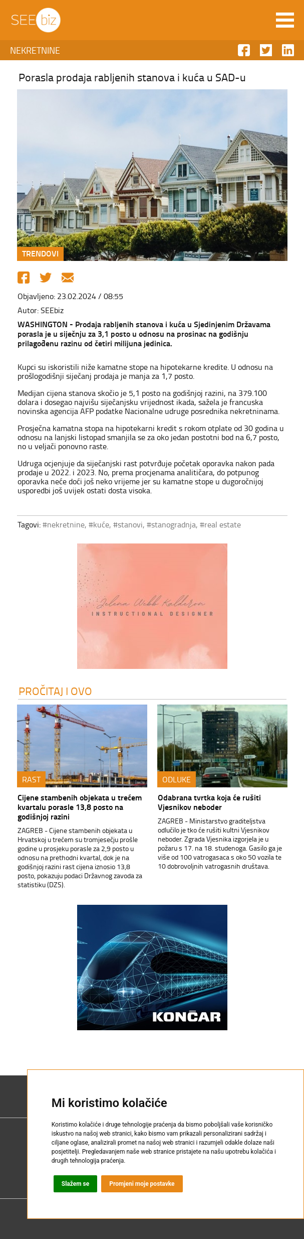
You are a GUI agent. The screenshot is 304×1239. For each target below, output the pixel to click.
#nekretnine (64, 524)
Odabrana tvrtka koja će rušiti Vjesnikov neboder (209, 801)
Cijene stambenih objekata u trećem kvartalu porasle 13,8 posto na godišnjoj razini (80, 806)
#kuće (99, 524)
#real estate (220, 524)
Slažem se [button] (76, 1183)
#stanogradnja (171, 524)
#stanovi (128, 524)
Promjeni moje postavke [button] (141, 1183)
